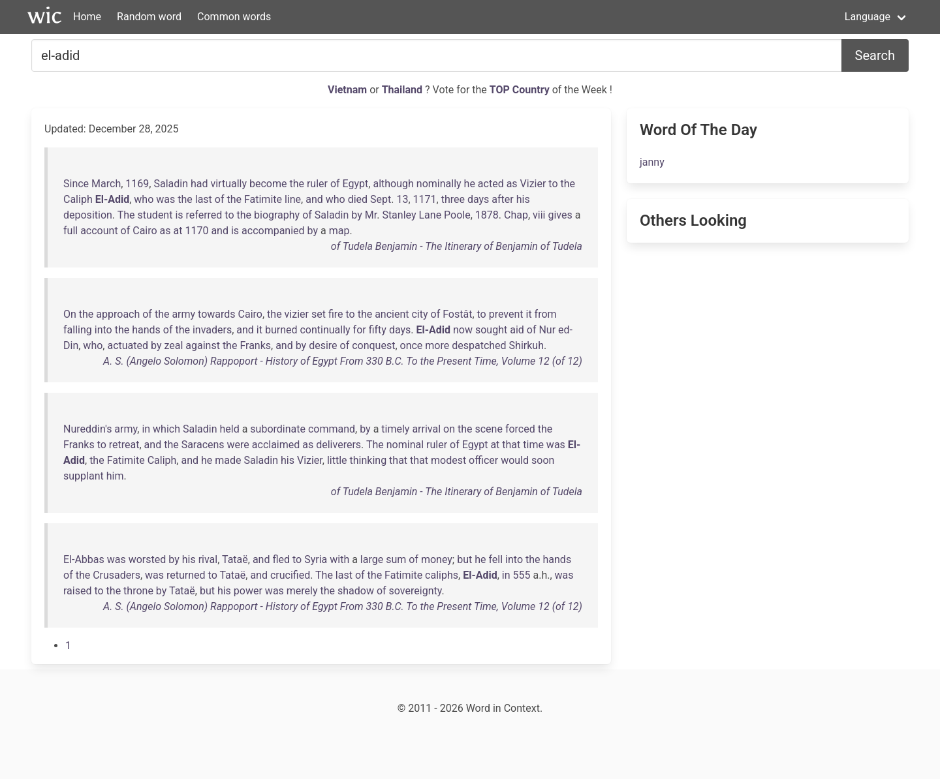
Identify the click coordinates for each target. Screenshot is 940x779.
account (99, 230)
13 (402, 199)
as (512, 183)
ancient (392, 314)
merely (302, 591)
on (449, 429)
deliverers (338, 444)
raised (77, 591)
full (70, 230)
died (358, 199)
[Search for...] (436, 55)
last (203, 199)
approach (118, 314)
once (411, 345)
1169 (137, 183)
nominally (439, 183)
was (165, 199)
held (229, 429)
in (146, 429)
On (69, 314)
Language (867, 16)
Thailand (403, 90)
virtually (228, 183)
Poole (457, 215)
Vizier (533, 183)
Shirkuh (526, 345)
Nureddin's (87, 429)
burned (281, 330)
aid (517, 330)
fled (281, 559)
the (296, 183)
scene (488, 429)
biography (277, 215)
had (199, 183)
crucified (290, 575)
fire (335, 314)
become (268, 183)
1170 (196, 230)
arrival (426, 429)
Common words (234, 16)
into (103, 330)
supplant (83, 476)
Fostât (457, 314)
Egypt (356, 183)
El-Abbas (83, 559)
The (126, 215)
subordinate (278, 429)
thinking (368, 460)
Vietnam (348, 90)
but (464, 559)
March (106, 183)
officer (483, 460)
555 (522, 575)
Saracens (203, 444)
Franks (255, 345)
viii (539, 215)
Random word (149, 16)
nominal (405, 444)
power (248, 591)
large (371, 559)
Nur (547, 330)
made (228, 460)
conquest (373, 345)
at (178, 230)
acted (491, 183)
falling (77, 330)
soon (542, 460)
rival (208, 559)
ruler (317, 183)
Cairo (145, 230)
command (331, 429)
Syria (315, 559)
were (238, 444)
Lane (429, 215)
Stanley (399, 215)
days (478, 199)
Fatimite (263, 199)
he (469, 183)
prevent (506, 314)
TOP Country (520, 90)
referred (204, 215)
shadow (355, 591)
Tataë (235, 559)
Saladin (170, 183)
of (335, 183)
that (511, 444)
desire (323, 345)
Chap (516, 215)
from (546, 314)
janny (652, 162)
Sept (380, 199)
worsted (147, 559)
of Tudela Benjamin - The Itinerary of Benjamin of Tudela (456, 246)
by (356, 215)
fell (495, 559)
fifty (377, 330)
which (166, 429)
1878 (487, 215)
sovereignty (415, 591)
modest (448, 460)
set (318, 314)
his (523, 199)
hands (146, 330)
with (339, 559)
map (339, 230)
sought (491, 330)
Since (76, 183)
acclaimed (276, 444)
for (359, 330)
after (502, 199)
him (115, 476)
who (143, 199)
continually (325, 330)
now (463, 330)
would (515, 460)
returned (186, 575)
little (337, 460)
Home (87, 16)
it (529, 314)
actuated (127, 345)
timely (395, 429)
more (437, 345)
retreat (124, 444)
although (393, 183)
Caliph (78, 199)
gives (560, 215)
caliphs (441, 575)
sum (396, 559)
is (179, 215)
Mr (371, 215)
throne (138, 591)
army (183, 314)
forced (520, 429)
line (293, 199)
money (436, 559)
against (202, 345)
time (533, 444)
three (453, 199)
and (314, 199)
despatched (479, 345)
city (419, 314)
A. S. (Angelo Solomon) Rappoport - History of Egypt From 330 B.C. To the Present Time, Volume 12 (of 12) (342, 361)
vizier (297, 314)
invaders (212, 330)
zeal (173, 345)
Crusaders (116, 575)
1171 (425, 199)
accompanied (273, 230)
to (552, 183)
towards (216, 314)
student (155, 215)
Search (875, 55)
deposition (87, 215)
